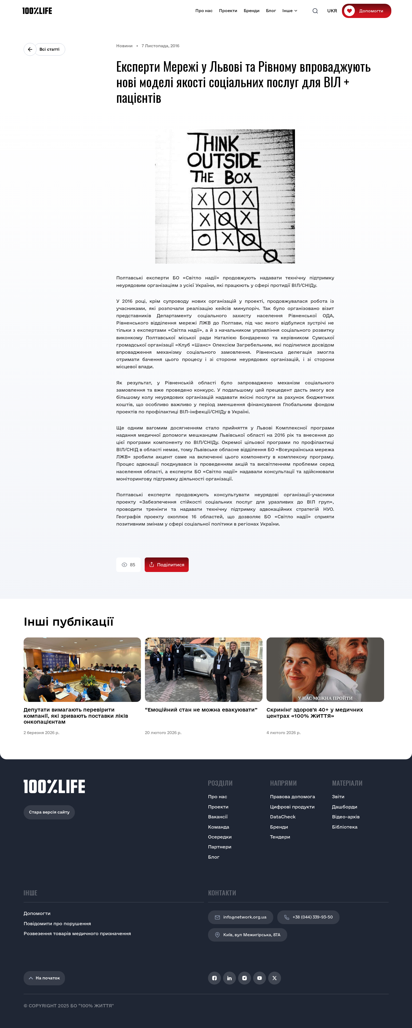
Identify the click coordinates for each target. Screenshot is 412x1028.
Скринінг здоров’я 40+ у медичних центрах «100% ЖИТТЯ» (315, 713)
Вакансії (218, 816)
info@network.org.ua (241, 917)
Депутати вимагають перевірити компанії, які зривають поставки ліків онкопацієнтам (76, 716)
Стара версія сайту (49, 812)
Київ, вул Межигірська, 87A (247, 935)
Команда (218, 826)
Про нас (204, 10)
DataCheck (283, 816)
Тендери (280, 836)
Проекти (228, 10)
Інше (287, 10)
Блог (271, 10)
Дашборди (344, 806)
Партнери (219, 846)
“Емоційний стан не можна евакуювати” (201, 710)
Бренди (252, 10)
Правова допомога (292, 796)
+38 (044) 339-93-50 (308, 917)
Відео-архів (346, 816)
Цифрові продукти (292, 806)
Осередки (220, 836)
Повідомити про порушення (57, 923)
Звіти (338, 796)
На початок (44, 978)
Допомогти (371, 11)
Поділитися (170, 564)
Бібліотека (345, 826)
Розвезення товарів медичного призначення (77, 933)
